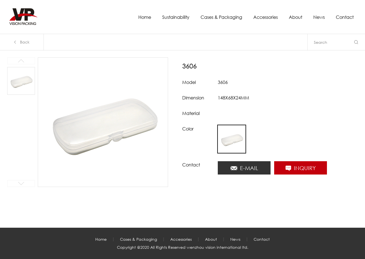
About (295, 17)
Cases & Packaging (221, 17)
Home (144, 17)
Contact (345, 17)
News (319, 17)
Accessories (265, 17)
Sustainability (175, 17)
